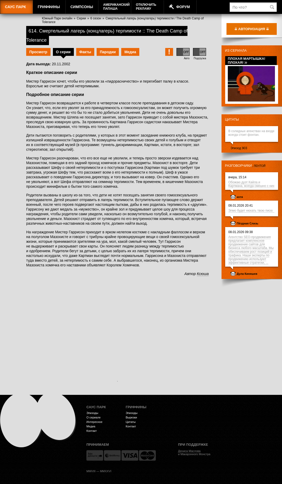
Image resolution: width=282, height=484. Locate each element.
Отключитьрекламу (146, 6)
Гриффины (49, 7)
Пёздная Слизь (247, 223)
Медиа (130, 52)
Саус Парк (15, 7)
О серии (63, 52)
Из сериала (236, 50)
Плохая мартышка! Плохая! (246, 60)
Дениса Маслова (189, 451)
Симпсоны (81, 7)
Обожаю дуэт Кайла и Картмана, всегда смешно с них (251, 184)
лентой (260, 165)
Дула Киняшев (247, 273)
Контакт (91, 430)
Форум (183, 7)
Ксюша (203, 274)
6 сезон (95, 18)
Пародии (108, 52)
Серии (81, 18)
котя (240, 196)
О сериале (93, 417)
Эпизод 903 (238, 148)
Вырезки (131, 417)
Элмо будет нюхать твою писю (251, 210)
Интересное (94, 421)
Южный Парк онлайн (57, 18)
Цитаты (232, 119)
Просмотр (38, 52)
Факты (85, 52)
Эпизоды (92, 413)
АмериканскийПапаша (116, 6)
